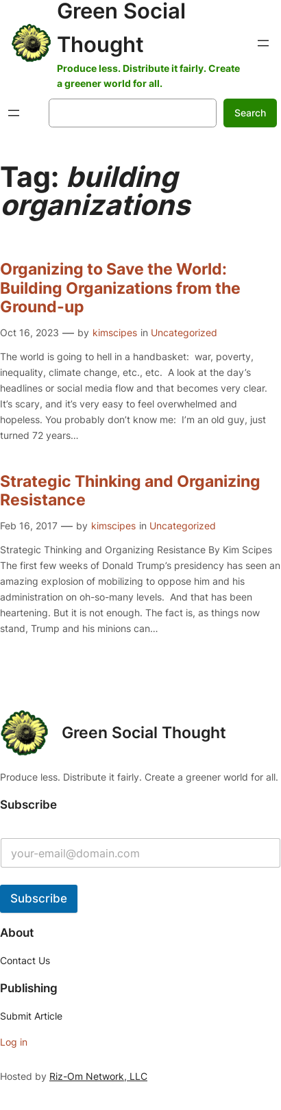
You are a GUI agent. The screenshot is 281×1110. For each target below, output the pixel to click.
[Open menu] (263, 43)
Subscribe (38, 898)
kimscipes (115, 332)
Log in (13, 1042)
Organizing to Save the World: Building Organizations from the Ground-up (120, 288)
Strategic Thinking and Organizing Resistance (130, 491)
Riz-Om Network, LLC (98, 1076)
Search (250, 112)
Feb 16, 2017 (29, 525)
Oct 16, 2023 (29, 332)
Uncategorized (184, 332)
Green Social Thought (144, 732)
